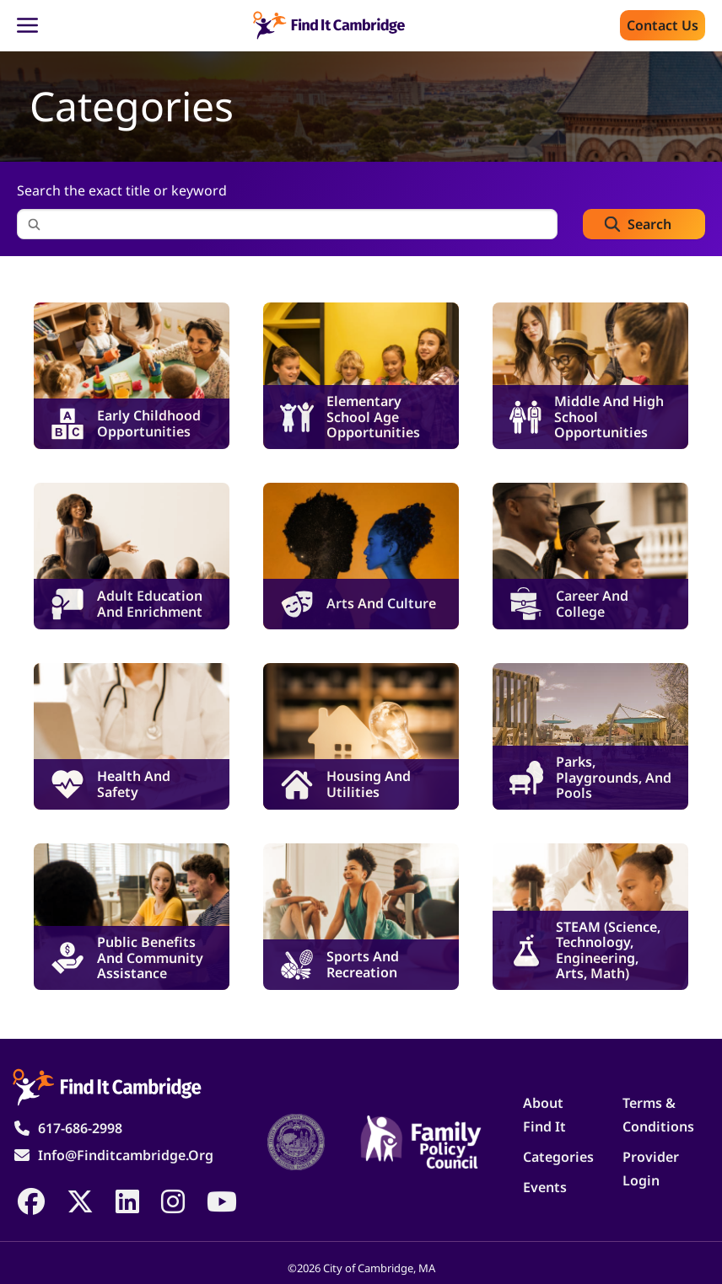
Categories (558, 1157)
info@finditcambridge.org (125, 1155)
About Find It (544, 1115)
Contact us (662, 25)
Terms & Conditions (658, 1115)
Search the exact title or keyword (122, 190)
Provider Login (650, 1169)
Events (545, 1187)
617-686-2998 (80, 1128)
